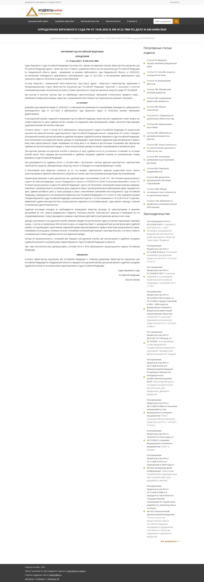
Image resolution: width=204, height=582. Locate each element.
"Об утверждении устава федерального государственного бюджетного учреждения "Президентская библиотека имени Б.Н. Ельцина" (161, 343)
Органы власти (113, 21)
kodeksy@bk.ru (55, 575)
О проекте (132, 21)
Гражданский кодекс (38, 21)
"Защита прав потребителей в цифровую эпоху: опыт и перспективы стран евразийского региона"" (162, 468)
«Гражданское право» (76, 571)
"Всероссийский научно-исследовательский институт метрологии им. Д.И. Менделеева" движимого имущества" (160, 377)
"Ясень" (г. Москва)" (160, 440)
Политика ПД (53, 579)
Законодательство (90, 21)
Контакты (174, 2)
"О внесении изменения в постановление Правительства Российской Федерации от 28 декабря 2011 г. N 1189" (162, 276)
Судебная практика (64, 21)
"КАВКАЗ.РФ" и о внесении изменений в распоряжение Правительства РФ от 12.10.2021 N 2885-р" (162, 309)
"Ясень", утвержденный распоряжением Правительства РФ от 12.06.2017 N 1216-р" (162, 412)
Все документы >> (170, 541)
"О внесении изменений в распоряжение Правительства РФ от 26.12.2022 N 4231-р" (162, 253)
